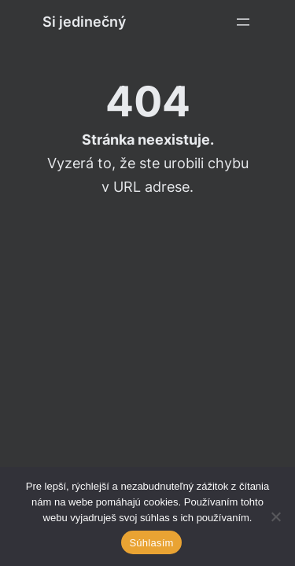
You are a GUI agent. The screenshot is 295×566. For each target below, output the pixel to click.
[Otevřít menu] (243, 22)
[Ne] (275, 516)
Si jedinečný (84, 21)
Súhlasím (151, 543)
